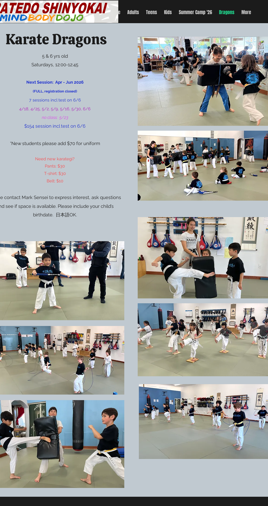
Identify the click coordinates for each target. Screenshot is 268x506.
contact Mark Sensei (26, 197)
